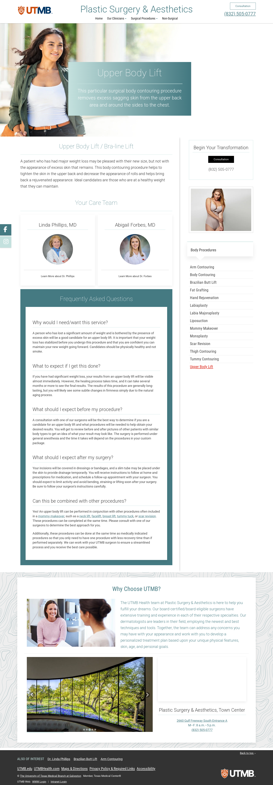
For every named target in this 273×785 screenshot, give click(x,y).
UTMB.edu (24, 769)
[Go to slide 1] (84, 729)
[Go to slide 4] (92, 729)
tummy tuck (125, 516)
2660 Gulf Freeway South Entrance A (202, 720)
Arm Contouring (202, 267)
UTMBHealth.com (47, 769)
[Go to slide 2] (87, 729)
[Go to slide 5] (95, 729)
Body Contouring (202, 274)
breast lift (109, 516)
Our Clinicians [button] (116, 18)
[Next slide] (147, 694)
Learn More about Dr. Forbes (135, 276)
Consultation (242, 6)
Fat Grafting (199, 290)
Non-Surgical (170, 18)
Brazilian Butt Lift (203, 282)
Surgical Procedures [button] (144, 18)
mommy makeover (51, 516)
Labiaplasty (199, 305)
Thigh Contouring (203, 351)
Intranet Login (59, 781)
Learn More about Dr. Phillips (58, 276)
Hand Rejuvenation (204, 297)
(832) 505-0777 (240, 13)
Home (99, 18)
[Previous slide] (32, 694)
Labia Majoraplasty (204, 313)
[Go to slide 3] (90, 729)
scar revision (147, 516)
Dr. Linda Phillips (59, 759)
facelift (96, 516)
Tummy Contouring (204, 359)
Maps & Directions (74, 769)
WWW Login (39, 781)
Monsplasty (199, 336)
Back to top (248, 753)
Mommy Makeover (204, 328)
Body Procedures (203, 250)
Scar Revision (200, 343)
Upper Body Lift (201, 366)
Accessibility (146, 769)
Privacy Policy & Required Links (112, 769)
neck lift (84, 516)
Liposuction (199, 320)
